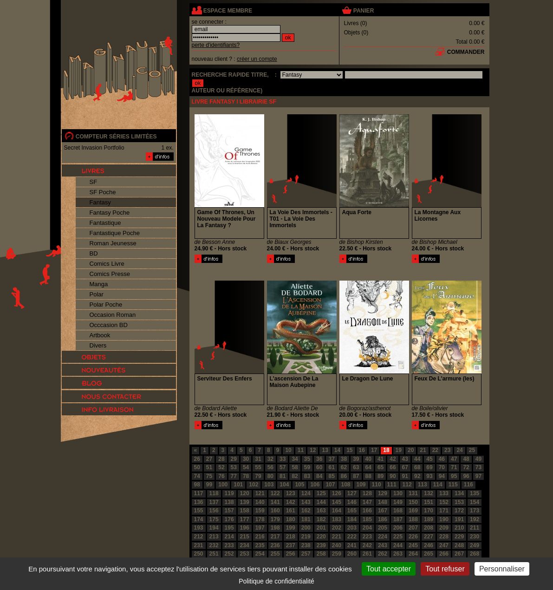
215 (244, 536)
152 (444, 502)
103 (268, 484)
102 (253, 484)
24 (459, 450)
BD (94, 253)
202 (336, 527)
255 (275, 554)
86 (344, 476)
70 (442, 467)
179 (275, 519)
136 (198, 502)
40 (368, 459)
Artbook (100, 335)
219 (306, 536)
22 (435, 450)
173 (474, 510)
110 (376, 484)
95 (454, 476)
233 (229, 545)
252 (229, 554)
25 (472, 450)
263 (398, 554)
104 (284, 484)
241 (352, 545)
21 (423, 450)
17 (374, 450)
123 (290, 493)
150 (413, 502)
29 (234, 459)
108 (345, 484)
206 (398, 527)
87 (356, 476)
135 (474, 493)
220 (321, 536)
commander (466, 52)
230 (474, 536)
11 (301, 450)
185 (367, 519)
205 (382, 527)
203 (352, 527)
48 (466, 459)
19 (399, 450)
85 (331, 476)
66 (393, 467)
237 (290, 545)
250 (198, 554)
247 (444, 545)
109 (361, 484)
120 (244, 493)
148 (382, 502)
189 (428, 519)
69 (429, 467)
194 (214, 527)
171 (444, 510)
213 (214, 536)
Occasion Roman (113, 314)
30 (246, 459)
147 (367, 502)
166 (367, 510)
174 (198, 519)
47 (454, 459)
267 (459, 554)
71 (454, 467)
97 (478, 476)
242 (367, 545)
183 (336, 519)
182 (321, 519)
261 (367, 554)
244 (398, 545)
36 (319, 459)
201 (321, 527)
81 (283, 476)
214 (229, 536)
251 (214, 554)
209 (444, 527)
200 (306, 527)
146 (352, 502)
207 (413, 527)
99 (209, 484)
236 (275, 545)
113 (422, 484)
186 (382, 519)
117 (198, 493)
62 (344, 467)
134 (459, 493)
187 (398, 519)
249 (474, 545)
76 (221, 476)
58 (295, 467)
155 (198, 510)
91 (405, 476)
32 (270, 459)
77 (234, 476)
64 (368, 467)
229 (459, 536)
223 (367, 536)
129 (382, 493)
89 (380, 476)
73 (478, 467)
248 (459, 545)
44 (417, 459)
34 (295, 459)
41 (380, 459)
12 (313, 450)
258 (321, 554)
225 (398, 536)
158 (244, 510)
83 (307, 476)
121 (260, 493)
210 (459, 527)
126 (336, 493)
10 (288, 450)
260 (352, 554)
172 (459, 510)
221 (336, 536)
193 (198, 527)
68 (417, 467)
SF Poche (103, 192)
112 (407, 484)
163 (321, 510)
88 (368, 476)
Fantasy (100, 202)
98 (197, 484)
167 (382, 510)
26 (197, 459)
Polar (97, 294)
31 (258, 459)
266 (444, 554)
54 (246, 467)
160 (275, 510)
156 (214, 510)
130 (398, 493)
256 (290, 554)
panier (363, 10)
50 (197, 467)
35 (307, 459)
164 (336, 510)
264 (413, 554)
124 (306, 493)
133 (444, 493)
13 (325, 450)
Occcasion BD (109, 324)
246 (428, 545)
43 (405, 459)
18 (386, 450)
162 (306, 510)
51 (209, 467)
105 (299, 484)
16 (362, 450)
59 (307, 467)
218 (290, 536)
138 (229, 502)
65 (380, 467)
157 (229, 510)
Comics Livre (107, 263)
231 (198, 545)
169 (413, 510)
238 (306, 545)
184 (352, 519)
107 (330, 484)
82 (295, 476)
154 (474, 502)
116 (468, 484)
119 (229, 493)
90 (393, 476)
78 (246, 476)
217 (275, 536)
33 (283, 459)
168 (398, 510)
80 (270, 476)
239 (321, 545)
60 (319, 467)
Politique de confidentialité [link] (276, 581)
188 (413, 519)
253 (244, 554)
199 (290, 527)
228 (444, 536)
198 (275, 527)
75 (209, 476)
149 (398, 502)
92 (417, 476)
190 (444, 519)
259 (336, 554)
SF (94, 181)
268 (474, 554)
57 (283, 467)
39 (356, 459)
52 (221, 467)
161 (290, 510)
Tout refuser (444, 569)
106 (314, 484)
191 (459, 519)
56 (270, 467)
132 (428, 493)
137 (214, 502)
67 (405, 467)
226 (413, 536)
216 (260, 536)
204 (367, 527)
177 (244, 519)
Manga (99, 284)
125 (321, 493)
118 (214, 493)
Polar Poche (106, 304)
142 (290, 502)
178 (260, 519)
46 (442, 459)
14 (337, 450)
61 (331, 467)
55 (258, 467)
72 (466, 467)
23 (447, 450)
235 (260, 545)
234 (244, 545)
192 (474, 519)
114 (437, 484)
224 (382, 536)
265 (428, 554)
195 (229, 527)
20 (411, 450)
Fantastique (105, 222)
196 (244, 527)
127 (352, 493)
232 (214, 545)
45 (429, 459)
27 (209, 459)
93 (429, 476)
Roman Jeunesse (113, 243)
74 (197, 476)
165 (352, 510)
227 (428, 536)
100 (223, 484)
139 (244, 502)
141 (275, 502)
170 (428, 510)
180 (290, 519)
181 (306, 519)
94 (442, 476)
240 (336, 545)
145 (336, 502)
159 (260, 510)
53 (234, 467)
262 (382, 554)
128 (367, 493)
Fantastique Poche (115, 232)
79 (258, 476)
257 (306, 554)
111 (392, 484)
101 (238, 484)
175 (214, 519)
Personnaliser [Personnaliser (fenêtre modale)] (502, 569)
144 (321, 502)
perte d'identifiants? (216, 45)
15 (349, 450)
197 (260, 527)
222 (352, 536)
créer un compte (257, 59)
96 (466, 476)
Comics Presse (110, 273)
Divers (98, 345)
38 (344, 459)
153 (459, 502)
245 (413, 545)
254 (260, 554)
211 (474, 527)
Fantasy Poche (110, 212)
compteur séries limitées (116, 136)
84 (319, 476)
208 (428, 527)
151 (428, 502)
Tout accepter (388, 569)
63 (356, 467)
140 (260, 502)
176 (229, 519)
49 (478, 459)
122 (275, 493)
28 (221, 459)
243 (382, 545)
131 (413, 493)
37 (331, 459)
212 (198, 536)
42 (393, 459)
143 (306, 502)
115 (453, 484)
